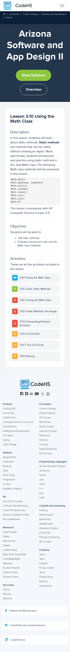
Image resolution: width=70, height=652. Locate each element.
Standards (44, 435)
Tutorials (43, 444)
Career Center (10, 572)
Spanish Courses (48, 431)
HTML (42, 484)
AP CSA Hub (45, 453)
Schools (7, 594)
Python (42, 475)
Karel (42, 497)
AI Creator (8, 435)
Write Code (8, 475)
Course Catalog (30, 14)
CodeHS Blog (10, 549)
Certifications (9, 426)
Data (5, 470)
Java (41, 479)
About (42, 554)
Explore (9, 17)
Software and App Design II (53, 14)
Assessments (46, 523)
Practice (43, 440)
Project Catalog (47, 413)
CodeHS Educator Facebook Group (25, 625)
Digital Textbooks (48, 449)
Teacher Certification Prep (16, 514)
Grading (7, 466)
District (6, 589)
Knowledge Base (11, 558)
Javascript (44, 470)
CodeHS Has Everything (52, 506)
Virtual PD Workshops (14, 510)
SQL (41, 493)
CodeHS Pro (9, 417)
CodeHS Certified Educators (21, 610)
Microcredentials (11, 519)
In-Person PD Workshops (15, 505)
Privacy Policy (46, 576)
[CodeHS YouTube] (37, 394)
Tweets (6, 545)
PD (4, 497)
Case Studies (10, 531)
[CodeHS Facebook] (21, 394)
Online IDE (8, 413)
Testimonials (9, 540)
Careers (43, 563)
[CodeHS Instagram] (26, 394)
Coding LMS (9, 408)
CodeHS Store (15, 639)
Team (42, 558)
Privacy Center (46, 567)
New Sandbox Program (52, 466)
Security (43, 581)
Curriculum (14, 14)
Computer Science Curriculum (18, 422)
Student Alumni (11, 576)
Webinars (7, 563)
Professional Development (16, 431)
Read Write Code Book (14, 554)
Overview (33, 89)
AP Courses (45, 417)
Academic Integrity (12, 488)
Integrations (9, 479)
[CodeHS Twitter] (42, 394)
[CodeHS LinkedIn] (31, 394)
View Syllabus (33, 75)
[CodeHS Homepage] (19, 5)
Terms (42, 572)
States (6, 536)
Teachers (7, 598)
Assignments (9, 457)
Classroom (8, 461)
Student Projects (11, 567)
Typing (6, 440)
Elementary (45, 422)
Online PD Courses (12, 501)
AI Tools (7, 484)
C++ (41, 488)
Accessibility (45, 585)
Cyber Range (9, 444)
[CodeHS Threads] (48, 394)
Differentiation (46, 514)
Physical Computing (49, 537)
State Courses (46, 426)
